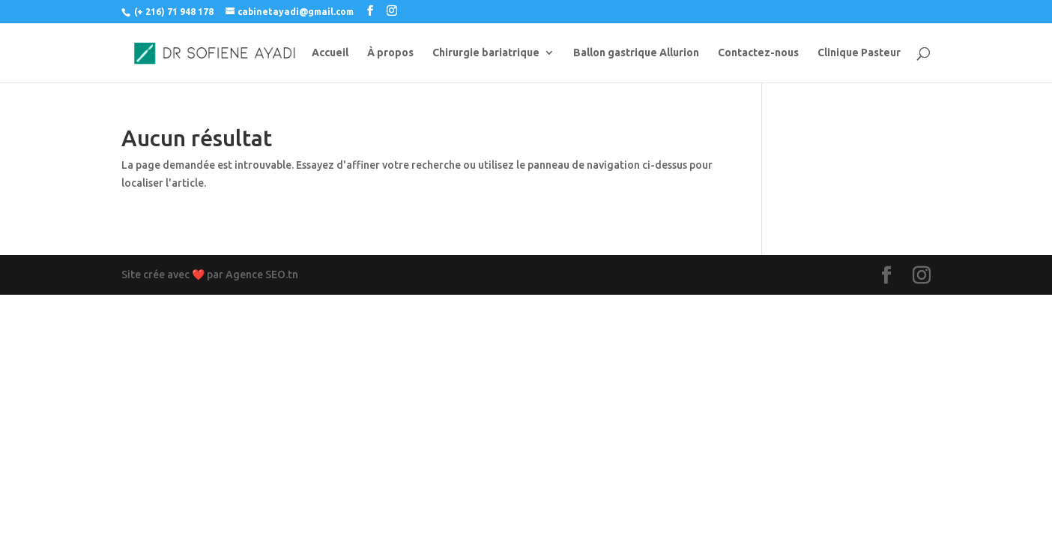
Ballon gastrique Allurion (636, 52)
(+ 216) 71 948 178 (174, 11)
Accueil (330, 52)
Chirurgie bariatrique (485, 52)
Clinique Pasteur (859, 52)
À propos (390, 52)
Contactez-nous (758, 52)
